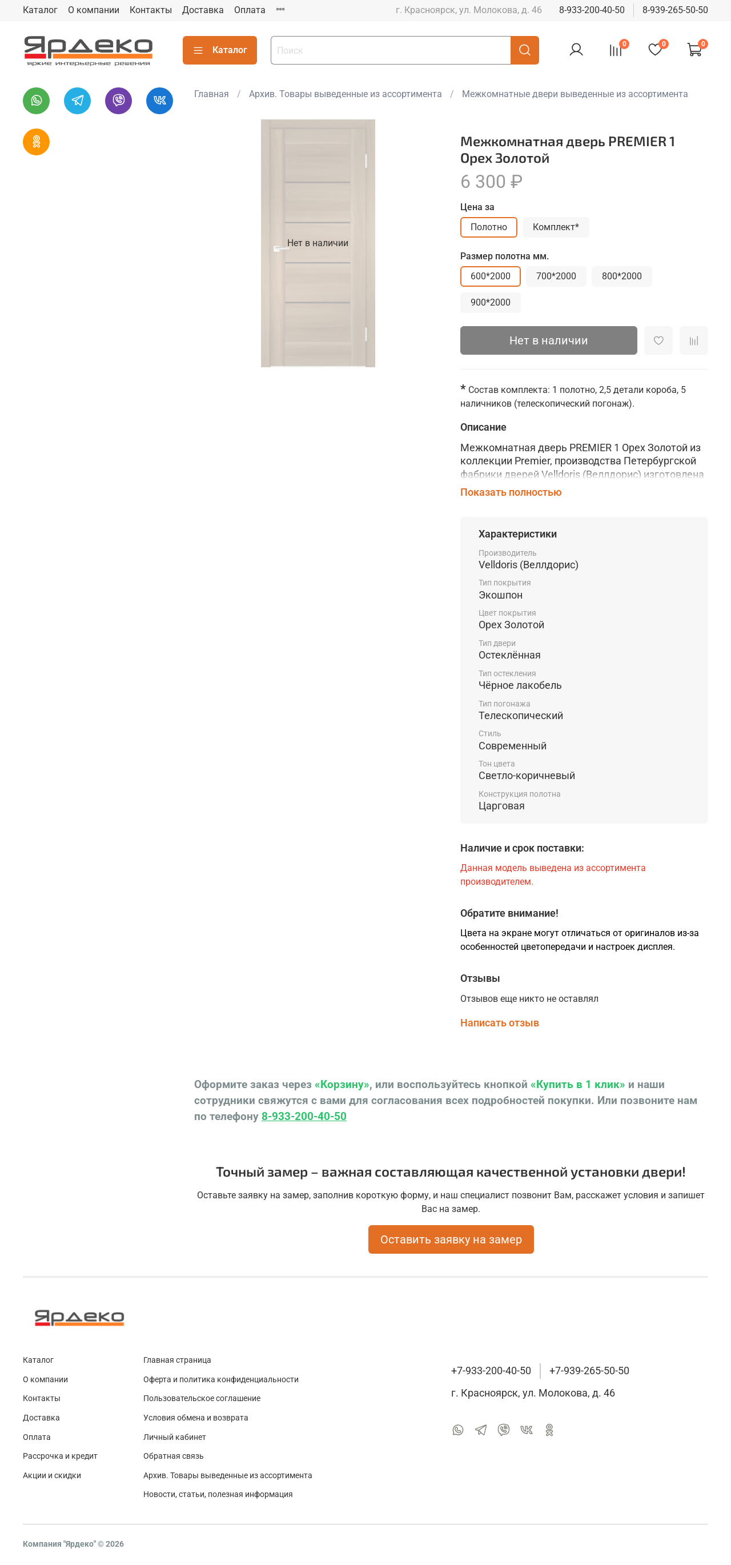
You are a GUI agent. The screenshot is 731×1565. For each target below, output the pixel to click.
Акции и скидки (52, 1475)
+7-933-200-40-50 (491, 1371)
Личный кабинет (174, 1437)
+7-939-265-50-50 (589, 1371)
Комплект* (556, 227)
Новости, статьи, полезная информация (218, 1494)
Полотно (489, 227)
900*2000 (491, 302)
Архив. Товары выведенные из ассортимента (345, 94)
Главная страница (177, 1360)
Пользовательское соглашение (201, 1398)
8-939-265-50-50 (675, 10)
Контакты (151, 10)
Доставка (203, 10)
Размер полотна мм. (504, 256)
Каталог (40, 10)
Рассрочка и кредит (60, 1456)
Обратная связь (173, 1456)
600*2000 (491, 276)
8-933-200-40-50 (592, 10)
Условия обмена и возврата (195, 1418)
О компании (93, 10)
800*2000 (622, 276)
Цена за (477, 207)
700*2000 (556, 276)
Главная (211, 94)
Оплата (250, 10)
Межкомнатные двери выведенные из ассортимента (575, 94)
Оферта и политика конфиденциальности (221, 1380)
